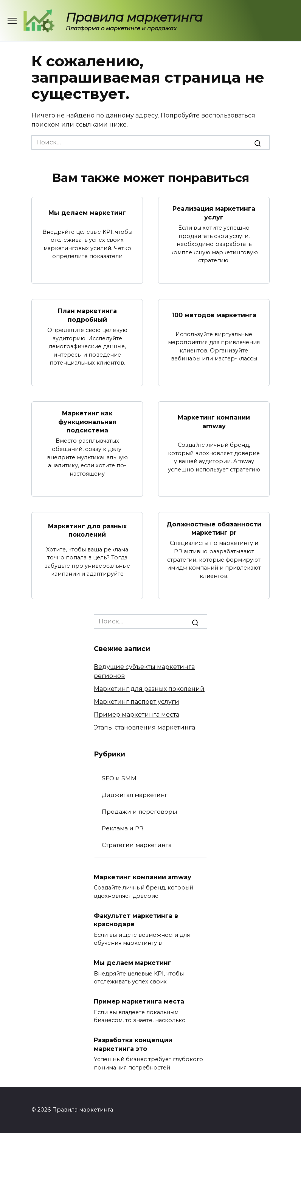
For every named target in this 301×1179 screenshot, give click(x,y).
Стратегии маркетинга (137, 845)
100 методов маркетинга (214, 315)
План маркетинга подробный (87, 315)
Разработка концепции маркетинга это (133, 1044)
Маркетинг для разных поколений (87, 530)
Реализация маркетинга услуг (213, 213)
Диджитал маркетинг (135, 795)
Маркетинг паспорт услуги (136, 701)
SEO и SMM (119, 778)
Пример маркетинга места (136, 714)
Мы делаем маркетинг (87, 212)
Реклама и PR (122, 828)
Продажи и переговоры (139, 811)
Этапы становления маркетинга (144, 727)
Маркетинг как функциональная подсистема (87, 422)
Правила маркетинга (134, 17)
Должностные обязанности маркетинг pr (213, 528)
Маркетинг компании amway (214, 421)
